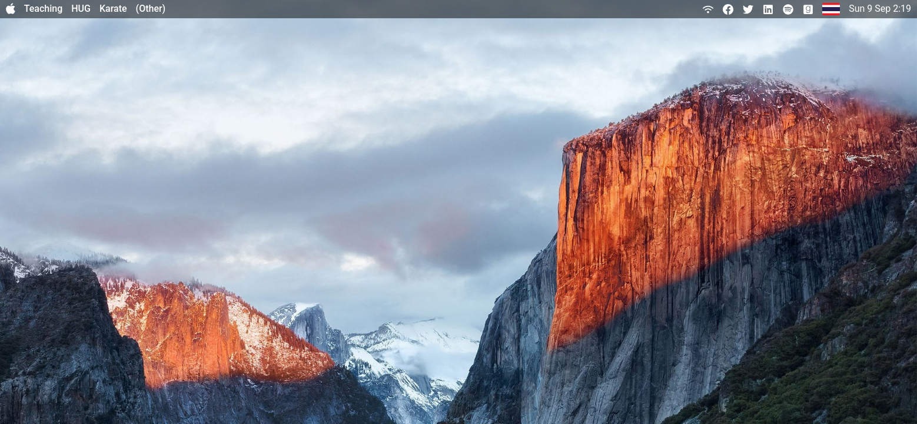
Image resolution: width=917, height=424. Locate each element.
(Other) (151, 8)
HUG (81, 8)
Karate (113, 8)
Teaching (43, 8)
